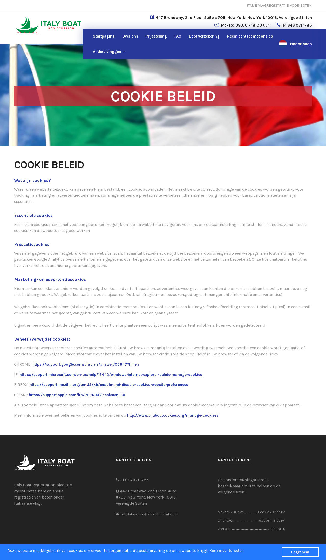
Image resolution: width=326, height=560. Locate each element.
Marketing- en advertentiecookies (50, 279)
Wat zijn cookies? (32, 180)
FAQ (177, 36)
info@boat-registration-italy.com (149, 514)
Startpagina (104, 36)
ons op (250, 36)
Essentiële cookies (33, 215)
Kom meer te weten (226, 550)
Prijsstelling (156, 36)
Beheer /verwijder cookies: (42, 339)
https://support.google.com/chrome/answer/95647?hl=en (85, 364)
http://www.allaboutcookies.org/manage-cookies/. (173, 415)
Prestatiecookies (31, 244)
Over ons (130, 36)
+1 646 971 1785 (297, 25)
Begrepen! (300, 552)
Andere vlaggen (107, 51)
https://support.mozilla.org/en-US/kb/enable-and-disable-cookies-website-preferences (109, 384)
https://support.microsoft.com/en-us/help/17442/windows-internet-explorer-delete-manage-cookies (111, 374)
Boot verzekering (204, 36)
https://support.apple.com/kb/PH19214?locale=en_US (78, 395)
